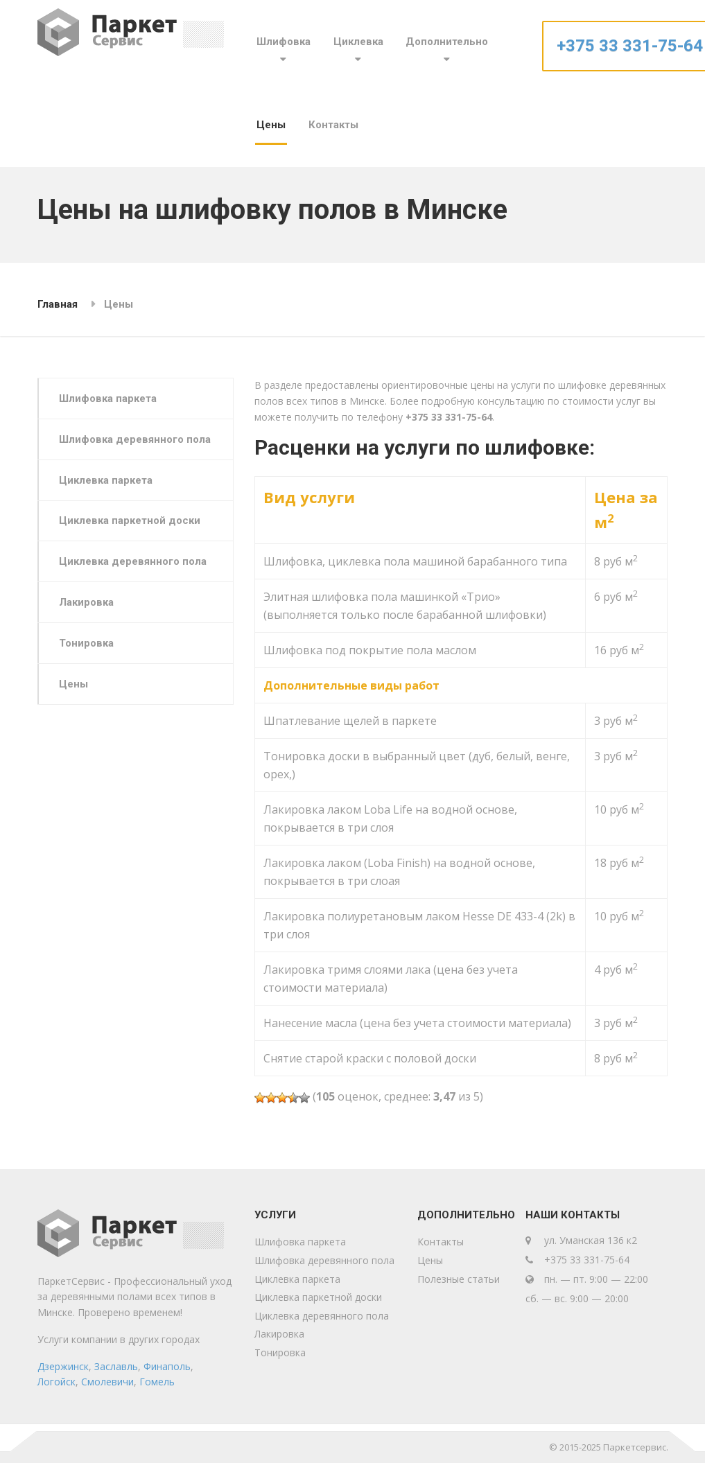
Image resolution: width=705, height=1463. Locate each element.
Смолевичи (107, 1381)
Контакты (333, 125)
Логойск (56, 1381)
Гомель (157, 1381)
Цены (271, 125)
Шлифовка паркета (109, 398)
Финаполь (167, 1366)
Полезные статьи (458, 1279)
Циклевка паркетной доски (131, 522)
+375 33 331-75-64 (630, 45)
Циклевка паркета (107, 481)
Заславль (116, 1366)
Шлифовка (283, 41)
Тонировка (87, 645)
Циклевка (358, 41)
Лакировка (87, 604)
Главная (57, 304)
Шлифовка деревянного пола (136, 440)
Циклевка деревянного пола (134, 563)
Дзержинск (63, 1366)
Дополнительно (447, 41)
